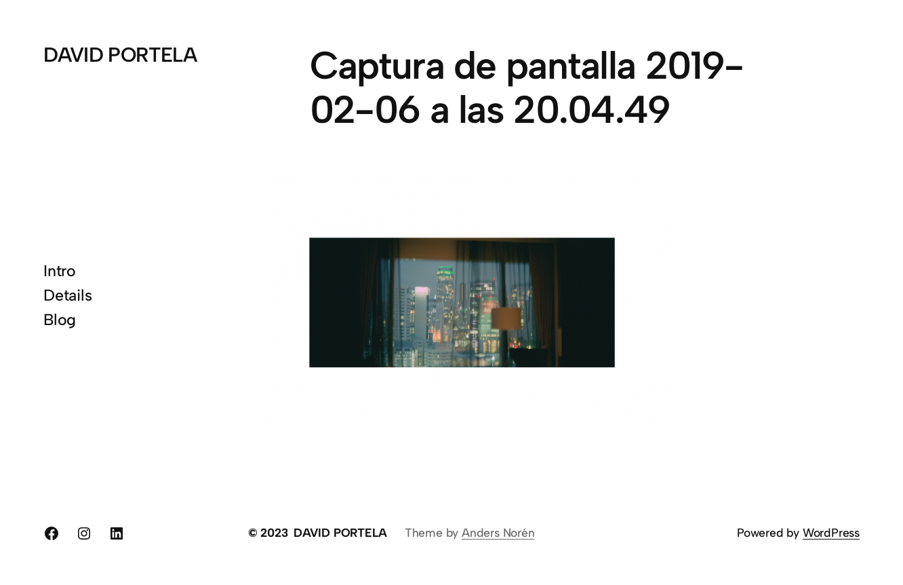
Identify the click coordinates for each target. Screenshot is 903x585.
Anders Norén (498, 532)
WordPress (831, 532)
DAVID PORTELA (120, 55)
